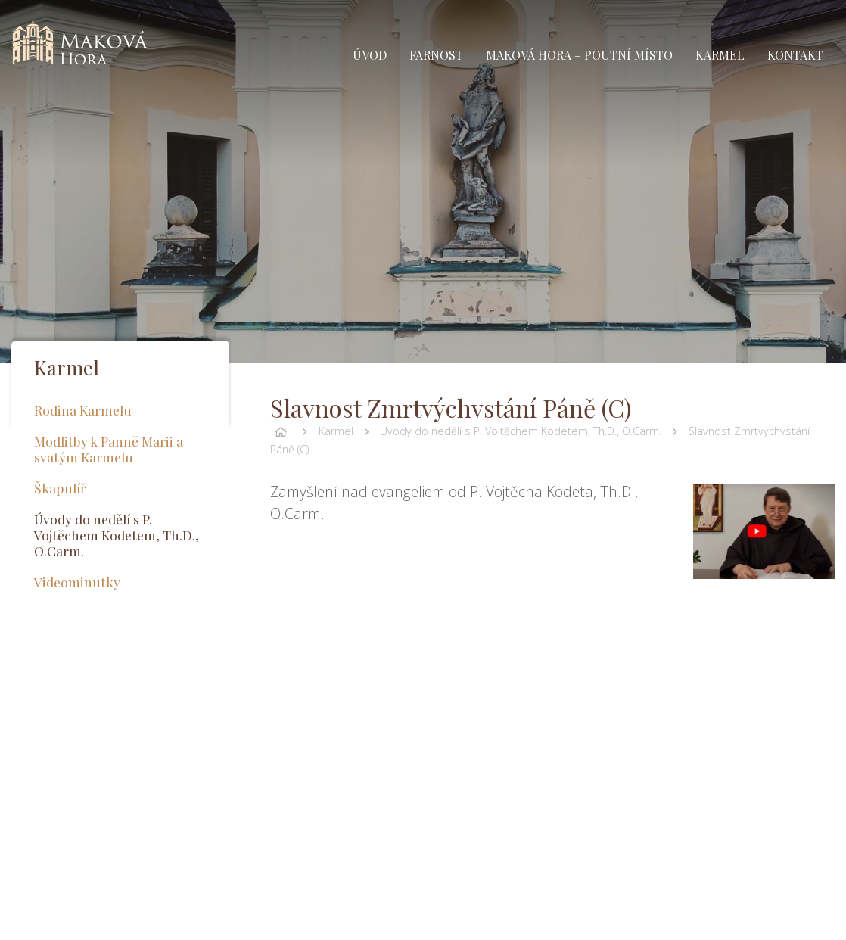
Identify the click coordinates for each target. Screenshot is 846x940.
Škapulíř (60, 487)
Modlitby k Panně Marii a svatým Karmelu (108, 448)
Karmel (336, 431)
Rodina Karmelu (83, 410)
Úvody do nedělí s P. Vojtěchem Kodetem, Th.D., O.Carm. (520, 431)
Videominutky (77, 581)
